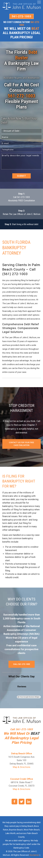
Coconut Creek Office (21, 779)
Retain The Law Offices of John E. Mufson (21, 214)
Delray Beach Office (21, 753)
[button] (2, 693)
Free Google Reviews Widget (28, 697)
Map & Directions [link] (21, 767)
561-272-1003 (21, 16)
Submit (21, 176)
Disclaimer (34, 855)
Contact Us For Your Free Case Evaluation (21, 443)
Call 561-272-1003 (21, 197)
